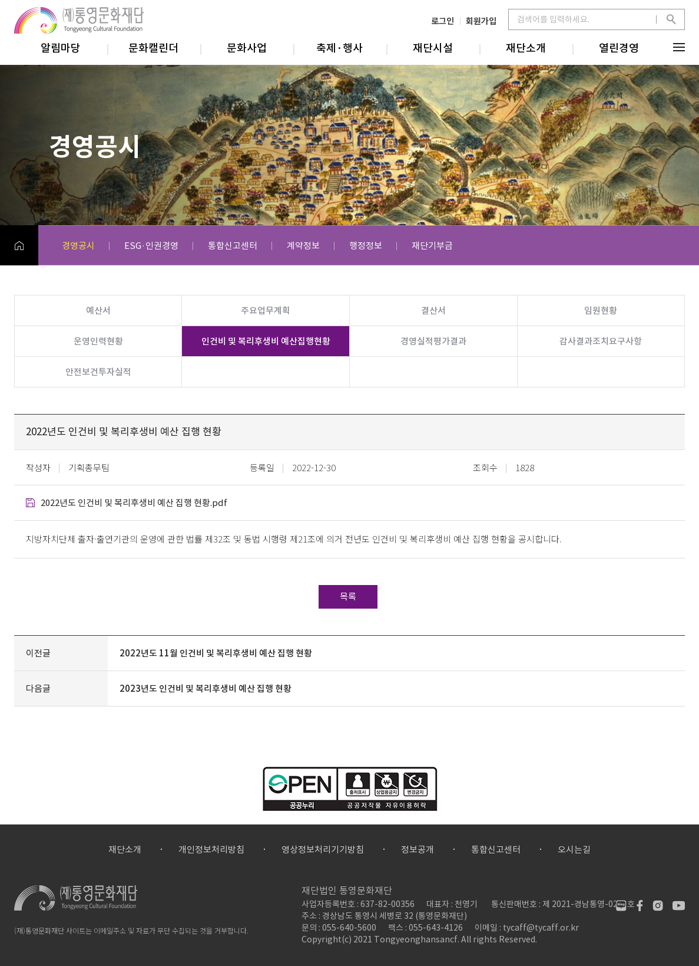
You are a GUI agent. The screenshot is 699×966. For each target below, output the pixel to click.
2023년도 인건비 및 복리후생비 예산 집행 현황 (205, 688)
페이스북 (639, 905)
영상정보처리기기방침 (322, 849)
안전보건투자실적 (98, 371)
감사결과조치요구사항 (600, 341)
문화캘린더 (153, 48)
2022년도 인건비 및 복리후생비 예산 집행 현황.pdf (134, 502)
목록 (348, 596)
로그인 (442, 21)
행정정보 (365, 245)
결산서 (433, 310)
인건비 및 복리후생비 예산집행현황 (265, 341)
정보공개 (417, 849)
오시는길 (574, 849)
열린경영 (619, 48)
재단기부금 (432, 245)
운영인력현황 (98, 341)
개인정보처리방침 (211, 849)
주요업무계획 (265, 310)
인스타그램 (657, 905)
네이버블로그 (621, 905)
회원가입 (481, 21)
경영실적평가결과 (433, 341)
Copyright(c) (327, 939)
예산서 (98, 310)
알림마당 (61, 48)
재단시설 (433, 48)
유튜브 (679, 905)
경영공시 (78, 245)
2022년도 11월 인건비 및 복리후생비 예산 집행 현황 (216, 653)
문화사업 (247, 48)
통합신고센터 (232, 245)
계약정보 (303, 245)
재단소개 (526, 48)
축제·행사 (339, 48)
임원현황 (600, 310)
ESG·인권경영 (151, 245)
